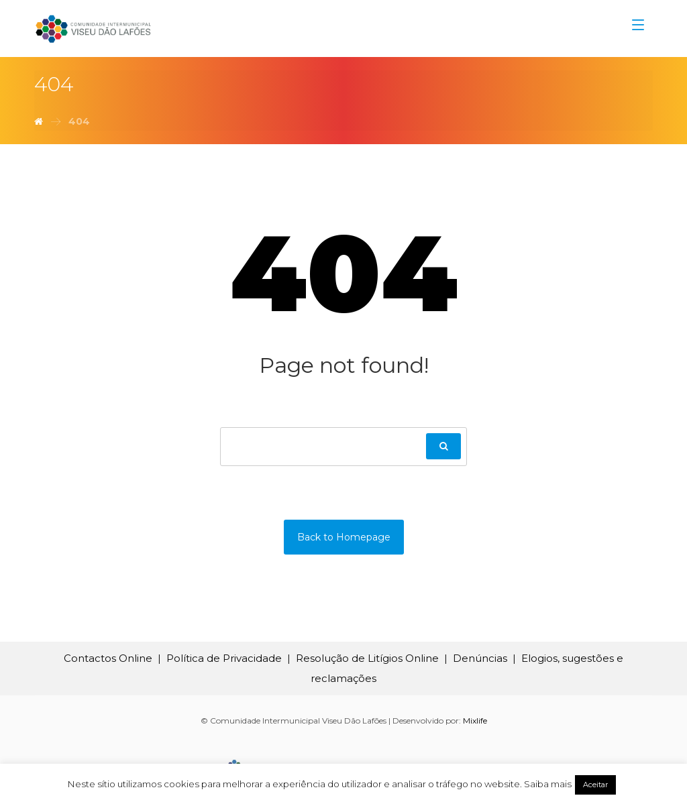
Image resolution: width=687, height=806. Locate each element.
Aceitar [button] (595, 784)
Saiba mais (548, 784)
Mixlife (475, 720)
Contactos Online (108, 658)
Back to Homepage (343, 537)
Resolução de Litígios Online (367, 658)
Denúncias (480, 658)
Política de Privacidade (224, 658)
